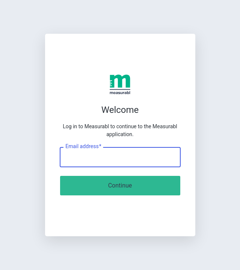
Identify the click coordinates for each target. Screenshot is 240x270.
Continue (120, 185)
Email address (83, 147)
